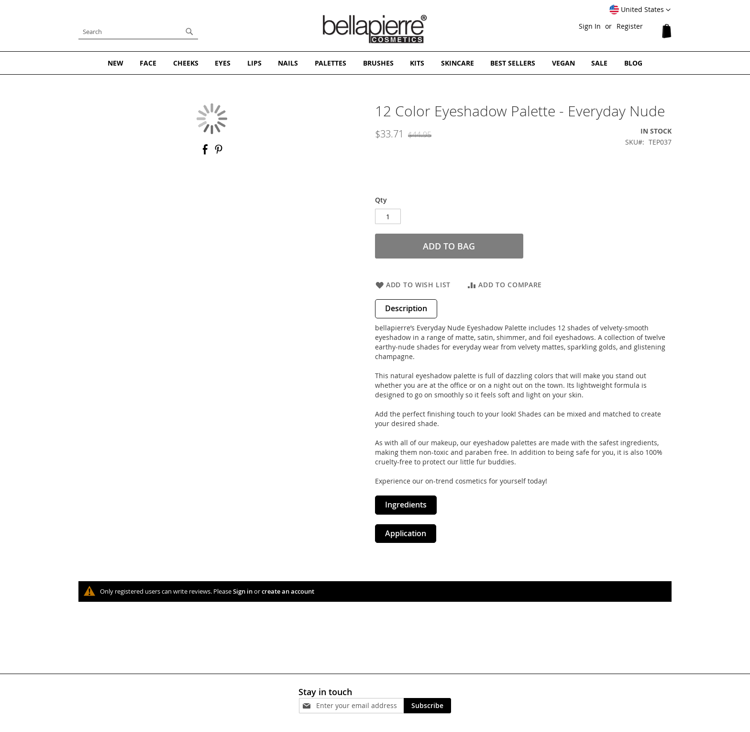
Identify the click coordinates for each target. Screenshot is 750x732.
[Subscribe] (427, 705)
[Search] (189, 31)
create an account (288, 591)
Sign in (243, 591)
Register (630, 26)
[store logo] (375, 29)
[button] (640, 10)
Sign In (590, 26)
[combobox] (138, 31)
